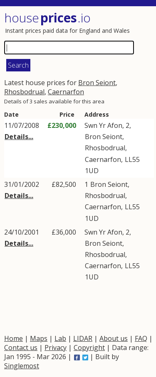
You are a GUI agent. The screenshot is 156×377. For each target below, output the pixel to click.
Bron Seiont (97, 82)
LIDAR (82, 338)
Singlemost (21, 365)
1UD (92, 170)
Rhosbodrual (24, 91)
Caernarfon (66, 91)
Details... (19, 136)
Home (13, 338)
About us (113, 338)
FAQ (141, 338)
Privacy (56, 347)
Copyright (89, 347)
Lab (60, 338)
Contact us (20, 347)
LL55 (132, 159)
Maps (38, 338)
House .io (47, 17)
